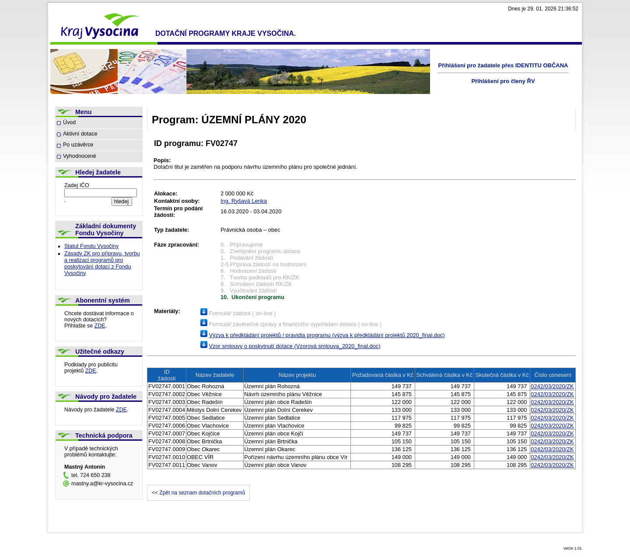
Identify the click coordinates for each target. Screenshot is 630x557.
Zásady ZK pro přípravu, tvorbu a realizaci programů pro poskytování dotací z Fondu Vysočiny (102, 263)
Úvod (69, 122)
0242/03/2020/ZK (552, 386)
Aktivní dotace (80, 134)
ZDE (99, 326)
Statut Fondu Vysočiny (91, 246)
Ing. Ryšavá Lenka (243, 201)
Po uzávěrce (78, 145)
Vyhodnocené (79, 156)
